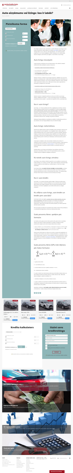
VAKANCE (27, 469)
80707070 (53, 458)
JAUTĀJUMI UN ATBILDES (32, 8)
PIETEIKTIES (5, 8)
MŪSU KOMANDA (29, 471)
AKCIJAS (16, 8)
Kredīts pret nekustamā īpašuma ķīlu (8, 464)
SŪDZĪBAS (27, 465)
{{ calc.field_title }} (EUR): (9, 32)
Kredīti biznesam (5, 465)
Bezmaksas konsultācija (57, 471)
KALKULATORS (23, 8)
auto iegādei (56, 50)
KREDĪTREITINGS (19, 467)
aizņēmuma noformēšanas (51, 236)
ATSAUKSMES (28, 462)
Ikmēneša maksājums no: (11, 43)
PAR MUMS (41, 8)
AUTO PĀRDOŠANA (54, 8)
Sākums (3, 15)
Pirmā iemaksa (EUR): (9, 35)
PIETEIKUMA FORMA (20, 465)
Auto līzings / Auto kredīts (6, 462)
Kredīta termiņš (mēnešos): (10, 38)
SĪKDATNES (28, 467)
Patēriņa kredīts (5, 459)
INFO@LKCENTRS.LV (62, 458)
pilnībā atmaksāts (50, 143)
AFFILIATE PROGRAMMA (30, 468)
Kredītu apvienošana (5, 460)
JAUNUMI (7, 15)
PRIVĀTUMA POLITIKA (29, 463)
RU (69, 1)
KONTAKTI (47, 8)
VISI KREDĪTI (11, 8)
